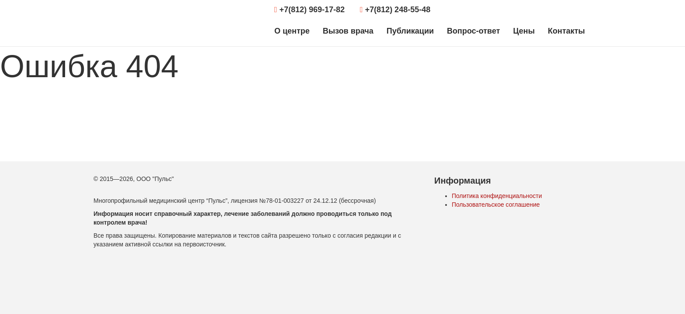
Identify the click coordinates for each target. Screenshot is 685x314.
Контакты (566, 31)
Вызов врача (348, 31)
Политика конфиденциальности (497, 195)
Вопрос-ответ (473, 31)
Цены (524, 31)
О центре (292, 31)
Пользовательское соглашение (496, 204)
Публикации (410, 31)
